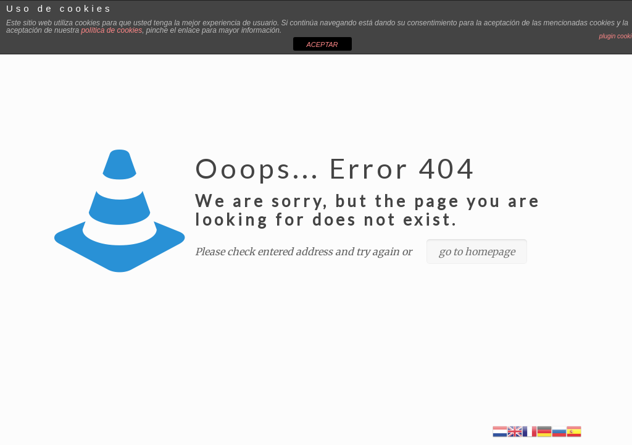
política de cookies (111, 30)
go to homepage (477, 251)
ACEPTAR (322, 44)
